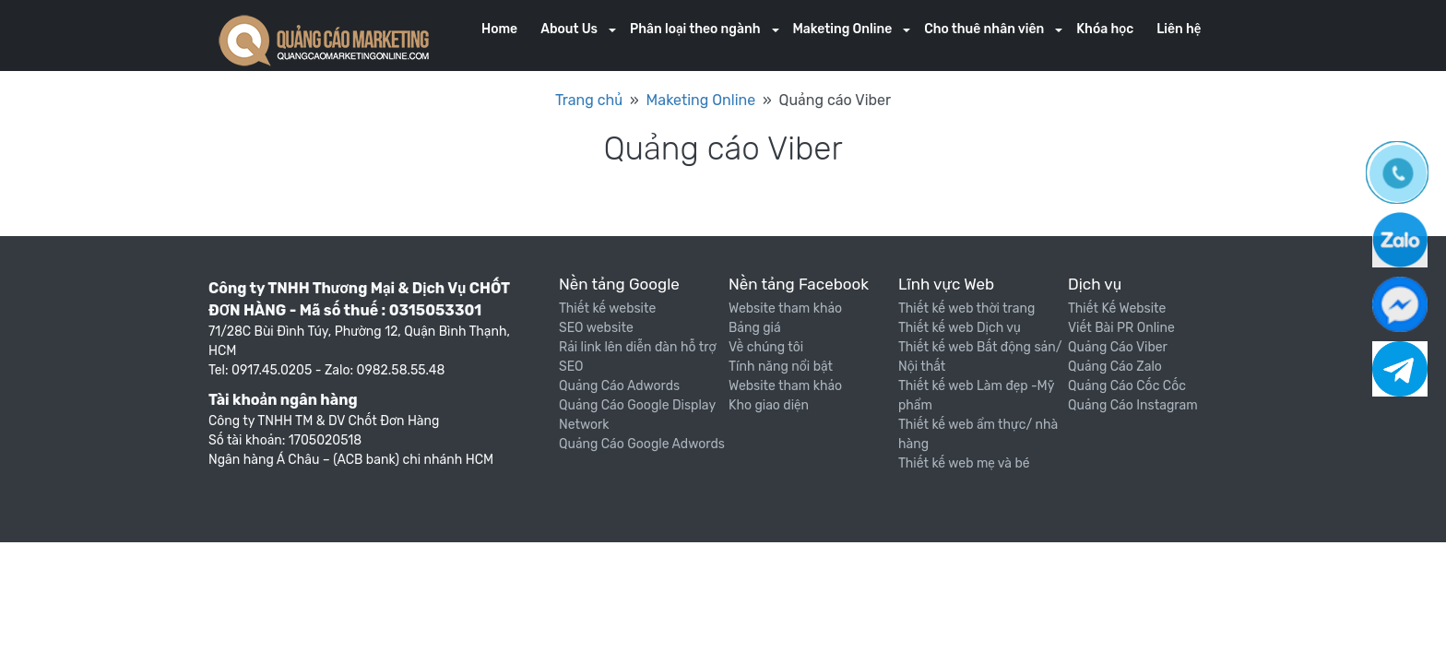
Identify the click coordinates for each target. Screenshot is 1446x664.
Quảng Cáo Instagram (1133, 405)
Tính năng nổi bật (781, 366)
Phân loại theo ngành (695, 29)
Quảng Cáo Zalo (1115, 366)
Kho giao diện (769, 405)
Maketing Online (843, 29)
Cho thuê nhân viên (984, 29)
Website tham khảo (785, 308)
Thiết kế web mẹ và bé (964, 463)
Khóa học (1104, 29)
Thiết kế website (607, 308)
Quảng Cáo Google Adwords (642, 444)
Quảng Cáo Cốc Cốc (1127, 386)
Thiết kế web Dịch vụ (959, 328)
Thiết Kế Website (1117, 308)
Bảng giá (755, 328)
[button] (612, 31)
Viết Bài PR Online (1121, 328)
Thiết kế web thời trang (966, 308)
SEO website (596, 328)
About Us (569, 29)
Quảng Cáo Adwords (619, 386)
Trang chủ (588, 100)
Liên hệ (1178, 29)
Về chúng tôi (766, 347)
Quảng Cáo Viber (1117, 347)
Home (499, 29)
